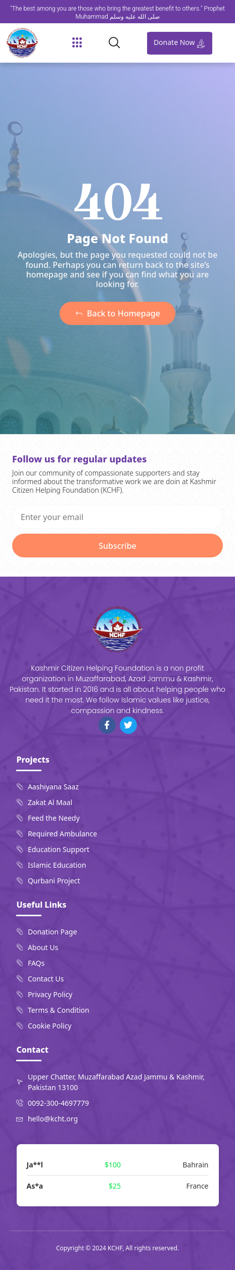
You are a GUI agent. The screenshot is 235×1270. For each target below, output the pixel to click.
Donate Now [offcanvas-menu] (180, 43)
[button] (77, 43)
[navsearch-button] (119, 43)
